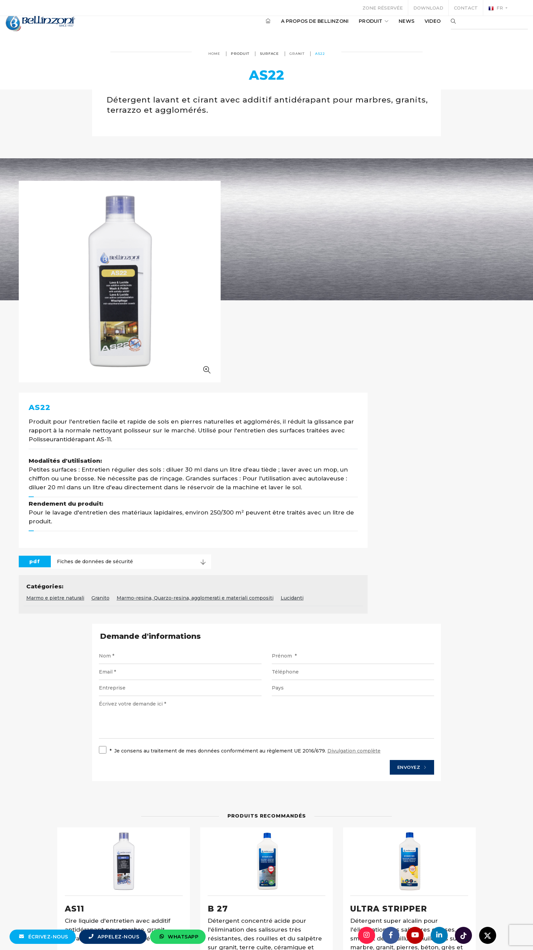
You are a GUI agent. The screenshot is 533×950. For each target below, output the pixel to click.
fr (496, 8)
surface (269, 53)
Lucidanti (461, 403)
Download (428, 8)
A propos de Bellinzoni (294, 27)
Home (214, 53)
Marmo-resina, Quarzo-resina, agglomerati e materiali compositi (364, 403)
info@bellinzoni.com (238, 931)
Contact (466, 8)
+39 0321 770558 (305, 931)
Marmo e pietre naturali (225, 403)
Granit (297, 53)
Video (412, 27)
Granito (270, 403)
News (386, 27)
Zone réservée (382, 8)
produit (353, 27)
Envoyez (399, 574)
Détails (114, 803)
